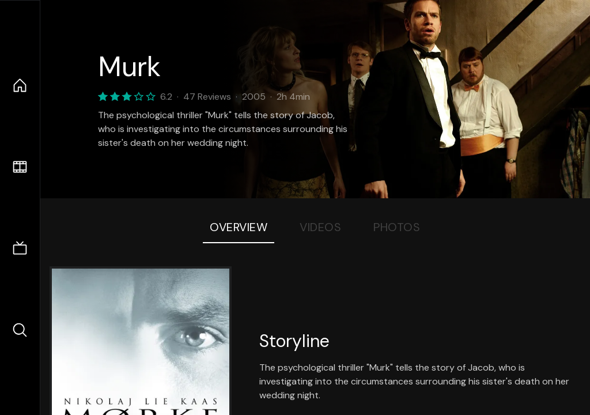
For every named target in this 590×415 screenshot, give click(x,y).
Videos (320, 227)
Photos (396, 227)
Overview (238, 227)
